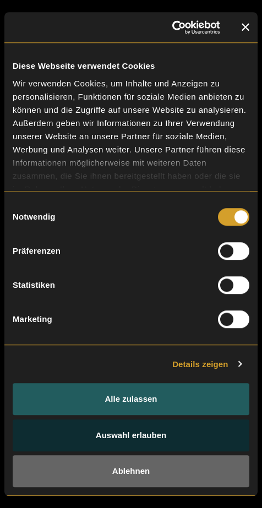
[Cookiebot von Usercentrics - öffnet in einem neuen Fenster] (172, 27)
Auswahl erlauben (131, 435)
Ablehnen (131, 471)
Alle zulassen (131, 398)
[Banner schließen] (245, 27)
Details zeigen (200, 364)
